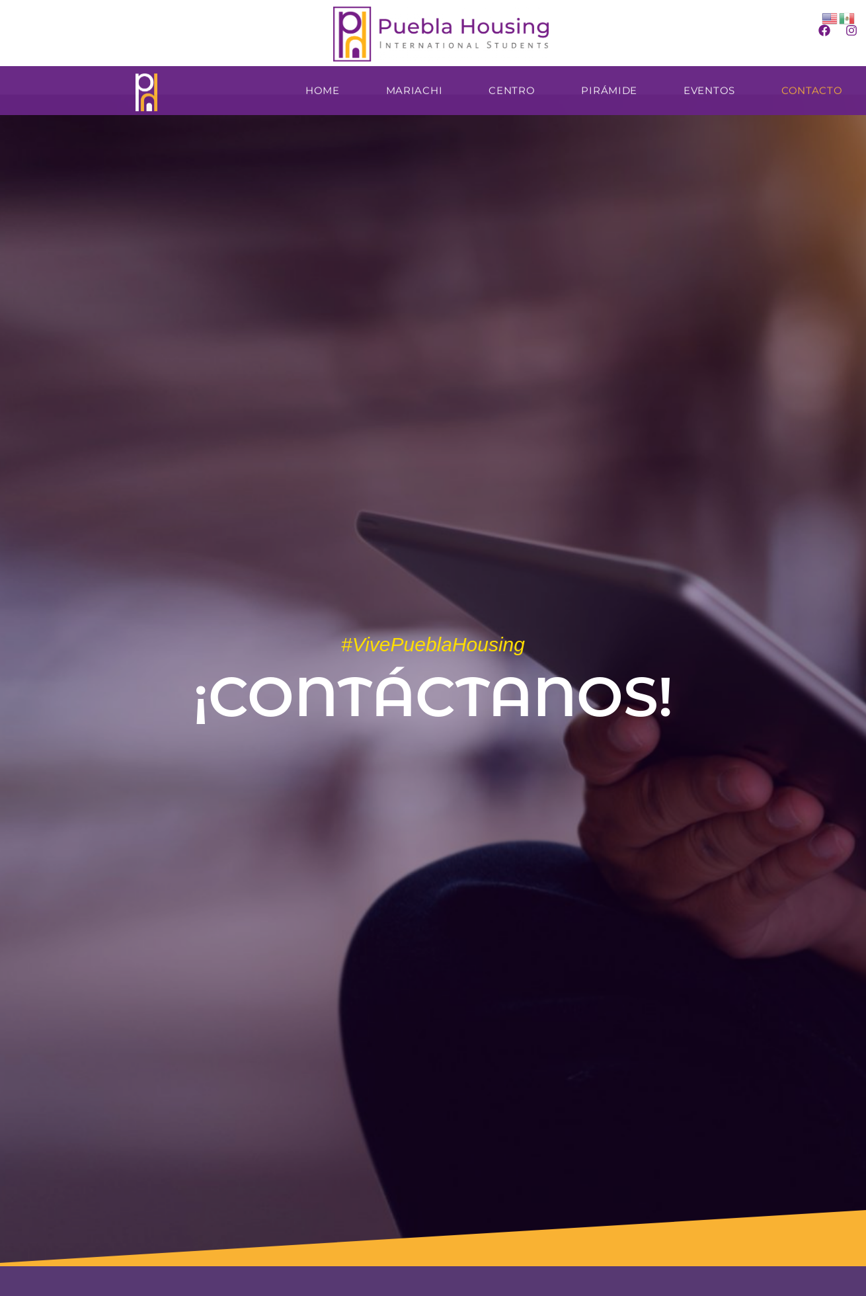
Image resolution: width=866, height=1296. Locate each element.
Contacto (812, 87)
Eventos (709, 87)
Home (322, 87)
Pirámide (609, 87)
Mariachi (414, 87)
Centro (512, 87)
